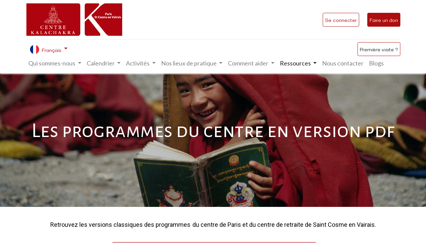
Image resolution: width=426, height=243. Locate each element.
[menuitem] (342, 63)
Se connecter (341, 20)
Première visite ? (379, 49)
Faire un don (384, 20)
